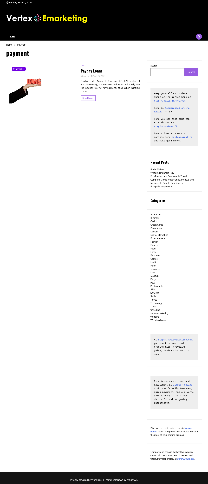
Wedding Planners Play (162, 172)
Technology (156, 303)
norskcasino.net (185, 458)
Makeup (154, 275)
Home (12, 36)
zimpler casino (182, 385)
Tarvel (153, 299)
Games (154, 258)
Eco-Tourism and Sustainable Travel (168, 176)
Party (153, 279)
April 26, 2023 (98, 76)
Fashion (154, 241)
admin (85, 76)
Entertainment (157, 238)
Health (153, 262)
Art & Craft (155, 214)
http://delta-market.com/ (170, 101)
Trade (153, 306)
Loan (83, 65)
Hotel (153, 265)
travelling (155, 310)
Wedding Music (158, 320)
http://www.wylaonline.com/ (176, 340)
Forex (153, 252)
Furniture (155, 255)
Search (153, 65)
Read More (88, 98)
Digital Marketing (159, 235)
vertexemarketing (159, 313)
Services (154, 292)
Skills (153, 296)
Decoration (156, 228)
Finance (154, 245)
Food (153, 248)
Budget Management (161, 186)
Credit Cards (156, 224)
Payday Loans (92, 70)
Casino (153, 221)
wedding (154, 316)
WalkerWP (132, 479)
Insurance (155, 269)
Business (154, 218)
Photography (156, 286)
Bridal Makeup (157, 169)
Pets (152, 282)
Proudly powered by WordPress (86, 479)
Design (154, 231)
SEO (152, 289)
